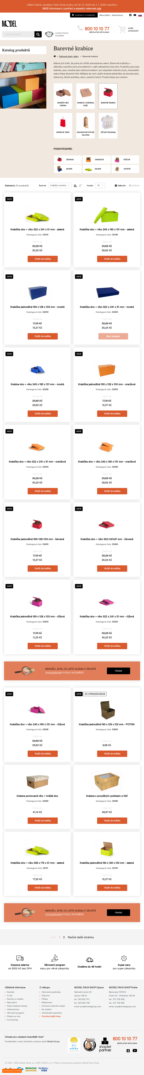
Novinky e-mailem (15, 999)
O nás (9, 995)
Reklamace (47, 1002)
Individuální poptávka (52, 1013)
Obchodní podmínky (51, 992)
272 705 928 (118, 1003)
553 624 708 (84, 1003)
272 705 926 (118, 999)
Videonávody (13, 1009)
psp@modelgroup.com (125, 1006)
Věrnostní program (15, 1013)
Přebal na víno (13, 1016)
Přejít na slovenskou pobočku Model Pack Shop (76, 1063)
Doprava (46, 995)
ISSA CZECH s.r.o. (44, 1063)
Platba (45, 999)
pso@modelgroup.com (90, 1006)
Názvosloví (12, 1002)
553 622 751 (83, 999)
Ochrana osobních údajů (53, 1006)
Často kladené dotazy (17, 1006)
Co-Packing (12, 1020)
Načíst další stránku (81, 937)
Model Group (53, 1041)
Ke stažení (46, 1009)
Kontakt (10, 992)
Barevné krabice (90, 56)
